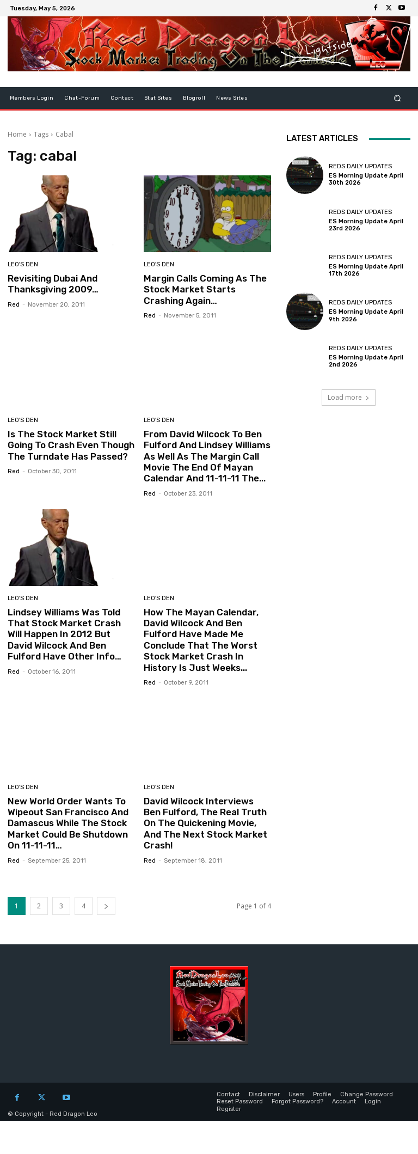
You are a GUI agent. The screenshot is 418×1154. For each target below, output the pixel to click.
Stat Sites (158, 98)
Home (17, 134)
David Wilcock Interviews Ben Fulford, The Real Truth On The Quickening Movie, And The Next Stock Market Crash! (205, 823)
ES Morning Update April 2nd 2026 (366, 361)
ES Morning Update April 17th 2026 (366, 270)
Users (296, 1094)
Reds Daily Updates (360, 166)
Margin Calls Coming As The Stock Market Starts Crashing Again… (205, 289)
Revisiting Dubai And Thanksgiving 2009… (53, 284)
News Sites (232, 98)
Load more (349, 397)
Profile (322, 1094)
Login (373, 1101)
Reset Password (240, 1101)
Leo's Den (23, 264)
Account (344, 1101)
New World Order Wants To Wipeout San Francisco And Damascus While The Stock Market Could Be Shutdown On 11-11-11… (68, 823)
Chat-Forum (82, 98)
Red (14, 304)
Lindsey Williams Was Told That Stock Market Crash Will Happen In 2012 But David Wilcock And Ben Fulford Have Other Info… (64, 634)
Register (229, 1108)
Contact (121, 98)
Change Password (366, 1094)
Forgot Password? (297, 1101)
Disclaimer (264, 1094)
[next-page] (106, 906)
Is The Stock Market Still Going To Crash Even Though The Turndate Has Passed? (71, 445)
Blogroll (194, 98)
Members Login (31, 98)
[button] (397, 98)
